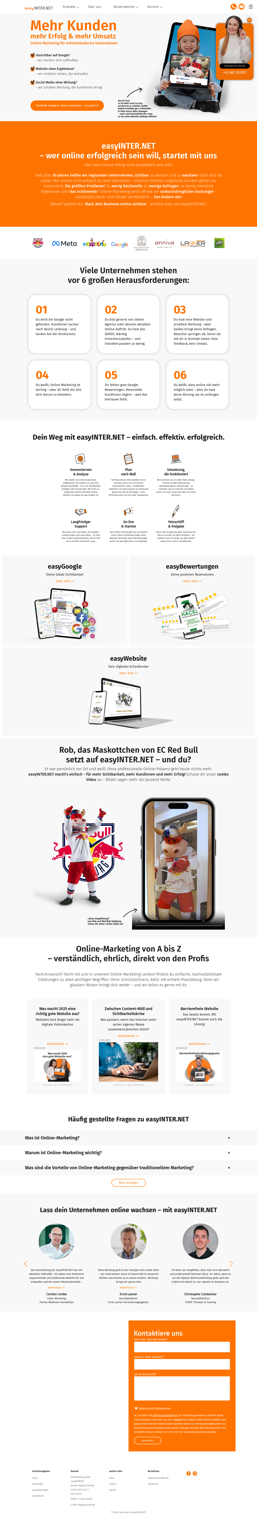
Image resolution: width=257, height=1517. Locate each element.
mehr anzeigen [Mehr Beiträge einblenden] (128, 1183)
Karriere (112, 1491)
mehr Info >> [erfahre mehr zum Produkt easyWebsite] (128, 673)
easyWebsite (38, 1497)
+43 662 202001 (234, 72)
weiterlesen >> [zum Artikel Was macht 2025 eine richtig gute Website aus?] (57, 1044)
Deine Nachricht (145, 1375)
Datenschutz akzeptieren (153, 1409)
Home (35, 1479)
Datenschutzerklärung (165, 1415)
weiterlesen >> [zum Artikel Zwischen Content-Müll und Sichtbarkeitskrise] (128, 1036)
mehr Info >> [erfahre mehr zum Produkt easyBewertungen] (192, 581)
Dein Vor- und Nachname (151, 1340)
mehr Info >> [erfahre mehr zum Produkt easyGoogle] (65, 581)
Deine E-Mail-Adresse (149, 1357)
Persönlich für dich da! (234, 66)
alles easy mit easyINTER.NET (132, 1513)
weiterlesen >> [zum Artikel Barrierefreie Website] (199, 1044)
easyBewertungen (40, 1491)
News (111, 1479)
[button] (25, 1264)
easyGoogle (37, 1485)
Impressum (153, 1485)
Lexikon (112, 1485)
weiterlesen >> (56, 1288)
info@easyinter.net (86, 1506)
